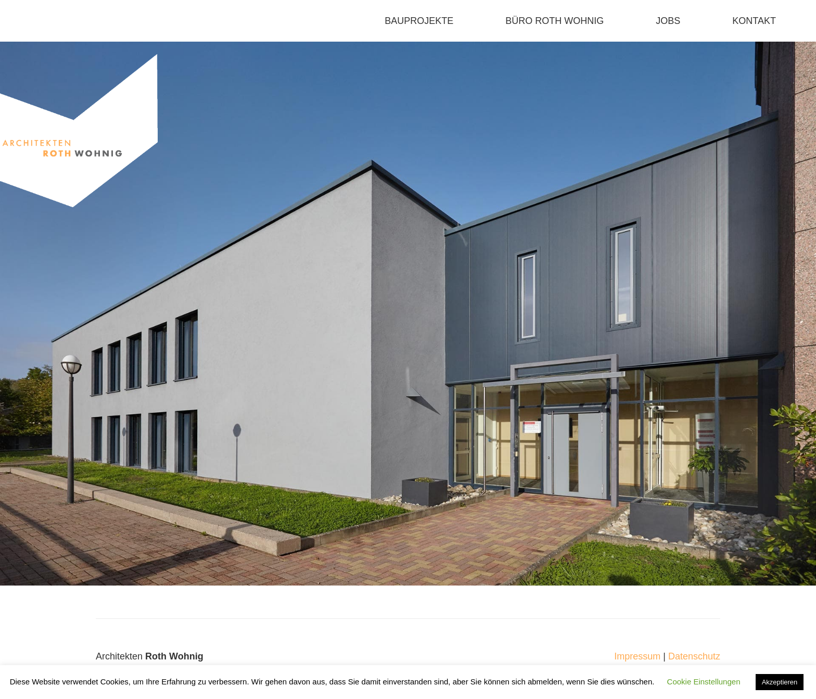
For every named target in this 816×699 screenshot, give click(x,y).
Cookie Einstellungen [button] (704, 681)
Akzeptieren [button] (780, 682)
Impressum (637, 656)
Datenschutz (694, 656)
